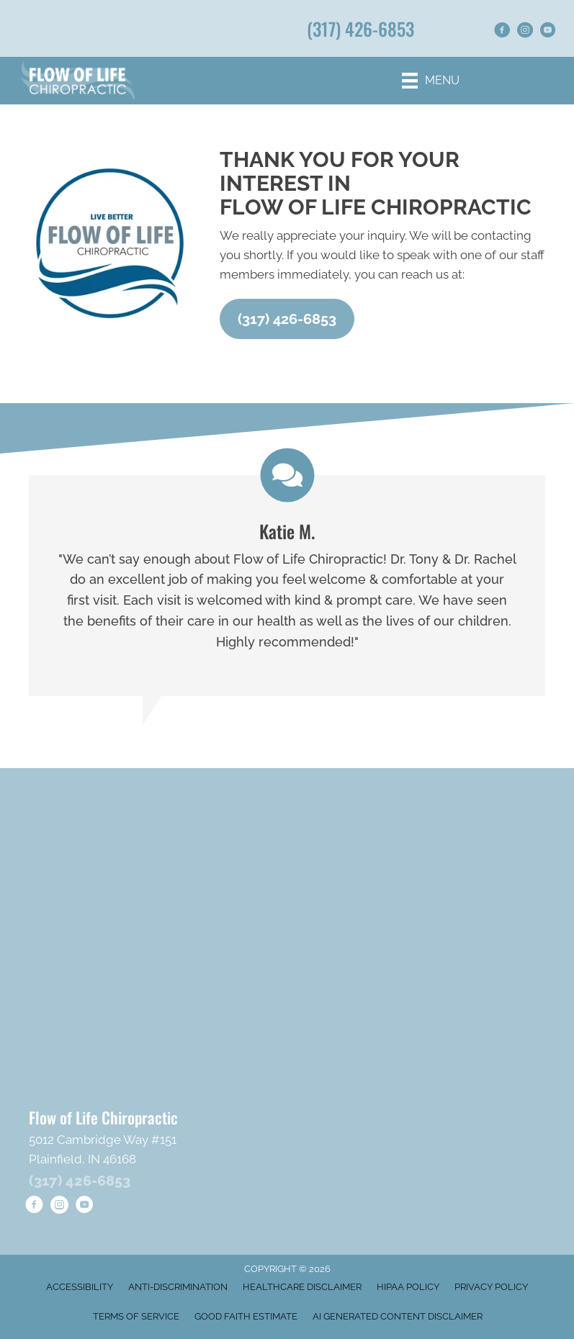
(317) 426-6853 (360, 28)
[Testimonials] (287, 585)
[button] (287, 319)
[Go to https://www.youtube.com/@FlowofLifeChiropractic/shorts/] (548, 32)
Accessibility (79, 1286)
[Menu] (431, 80)
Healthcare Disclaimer (302, 1286)
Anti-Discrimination (178, 1286)
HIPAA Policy (408, 1286)
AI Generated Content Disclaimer (398, 1316)
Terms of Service (136, 1316)
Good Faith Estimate (245, 1316)
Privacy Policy (491, 1286)
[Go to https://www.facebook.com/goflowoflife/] (502, 32)
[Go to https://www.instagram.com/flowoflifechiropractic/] (525, 32)
